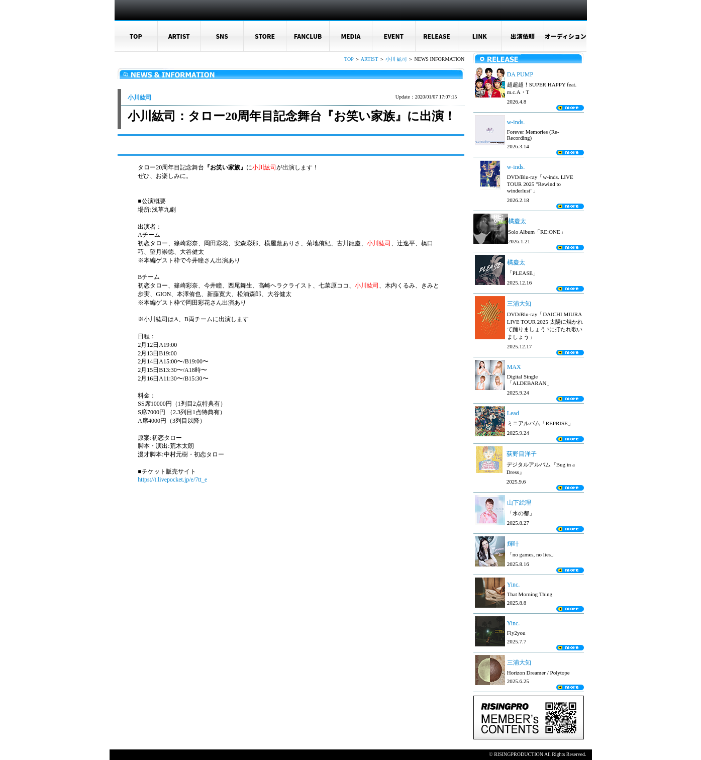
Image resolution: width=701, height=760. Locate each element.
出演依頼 (523, 36)
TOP (136, 36)
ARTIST (179, 36)
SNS (222, 36)
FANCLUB (308, 36)
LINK (479, 36)
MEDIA (351, 36)
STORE (265, 36)
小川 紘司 (396, 59)
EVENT (394, 36)
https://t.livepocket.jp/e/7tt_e (172, 479)
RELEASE (436, 36)
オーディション (565, 36)
